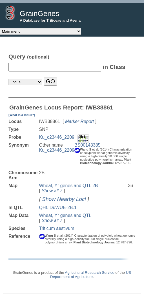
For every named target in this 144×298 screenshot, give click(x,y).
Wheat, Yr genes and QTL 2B (68, 185)
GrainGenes (39, 13)
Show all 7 (51, 190)
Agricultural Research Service (89, 272)
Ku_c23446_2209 (56, 137)
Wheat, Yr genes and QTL (65, 215)
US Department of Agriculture (90, 274)
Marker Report (79, 121)
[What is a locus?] (21, 114)
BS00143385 (87, 145)
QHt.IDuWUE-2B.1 (58, 207)
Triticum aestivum (56, 228)
